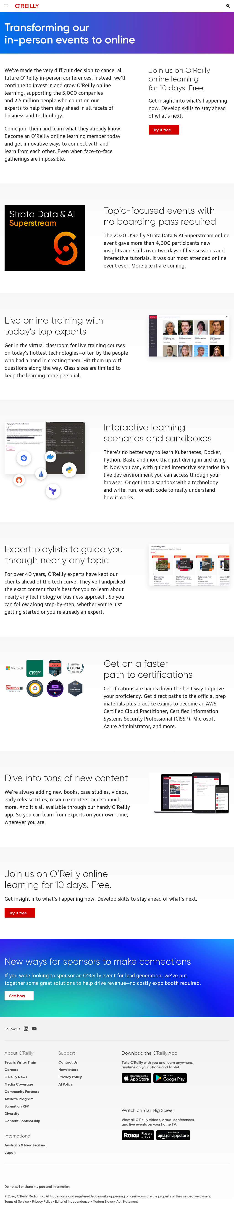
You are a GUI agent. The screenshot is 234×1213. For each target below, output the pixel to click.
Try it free (162, 129)
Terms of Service (17, 1201)
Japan (10, 1152)
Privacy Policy (70, 1077)
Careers (11, 1069)
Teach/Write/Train (20, 1062)
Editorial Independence (72, 1201)
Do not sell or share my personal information (37, 1187)
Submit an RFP (17, 1106)
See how (17, 995)
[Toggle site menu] (5, 5)
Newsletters (68, 1069)
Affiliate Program (19, 1099)
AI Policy (65, 1084)
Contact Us (67, 1062)
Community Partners (22, 1091)
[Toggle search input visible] (228, 5)
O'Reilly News (16, 1077)
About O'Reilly (19, 1053)
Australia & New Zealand (25, 1145)
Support (66, 1053)
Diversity (12, 1113)
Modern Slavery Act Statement (115, 1201)
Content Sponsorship (22, 1120)
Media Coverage (19, 1084)
